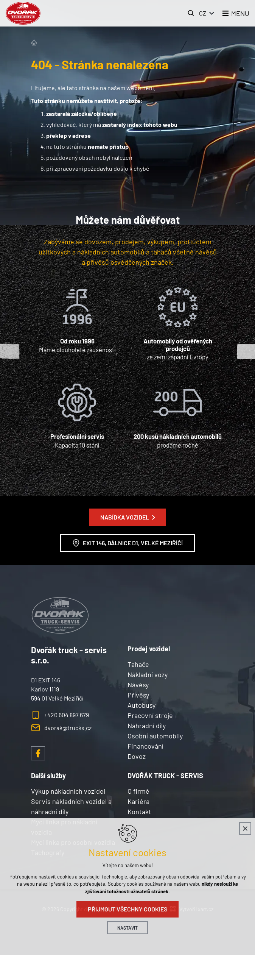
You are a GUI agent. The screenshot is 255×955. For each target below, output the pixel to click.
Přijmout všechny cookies (127, 909)
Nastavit (127, 927)
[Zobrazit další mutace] (212, 13)
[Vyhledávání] (191, 13)
